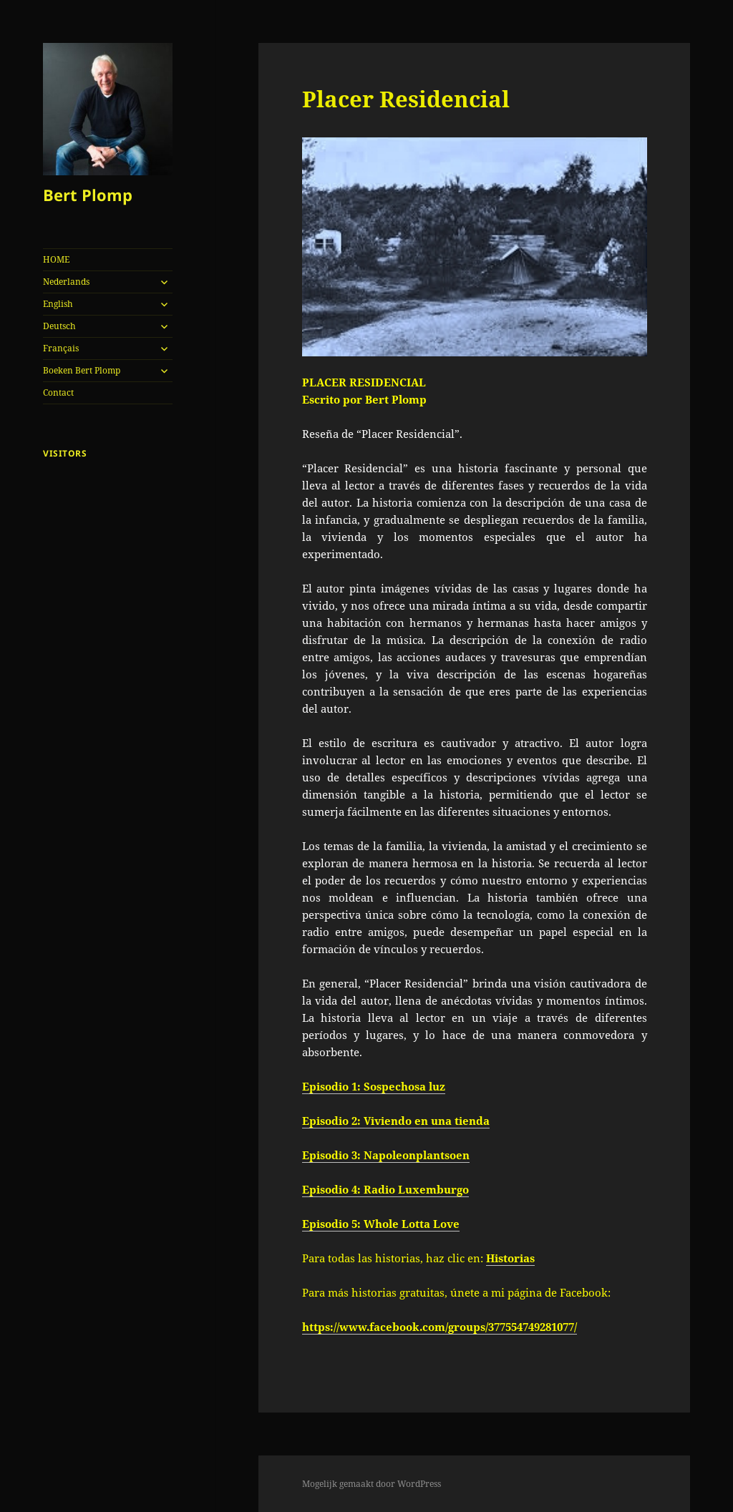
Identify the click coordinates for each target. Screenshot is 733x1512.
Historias (510, 1258)
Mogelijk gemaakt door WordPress (371, 1484)
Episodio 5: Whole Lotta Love (381, 1223)
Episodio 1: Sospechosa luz (373, 1086)
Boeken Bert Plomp (81, 370)
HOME (56, 259)
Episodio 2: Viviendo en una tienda (396, 1120)
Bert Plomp (87, 194)
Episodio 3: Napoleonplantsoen (386, 1155)
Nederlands (66, 281)
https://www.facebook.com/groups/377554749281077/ (439, 1327)
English (58, 304)
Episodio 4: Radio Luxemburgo (385, 1189)
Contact (58, 392)
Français (61, 348)
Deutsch (59, 326)
